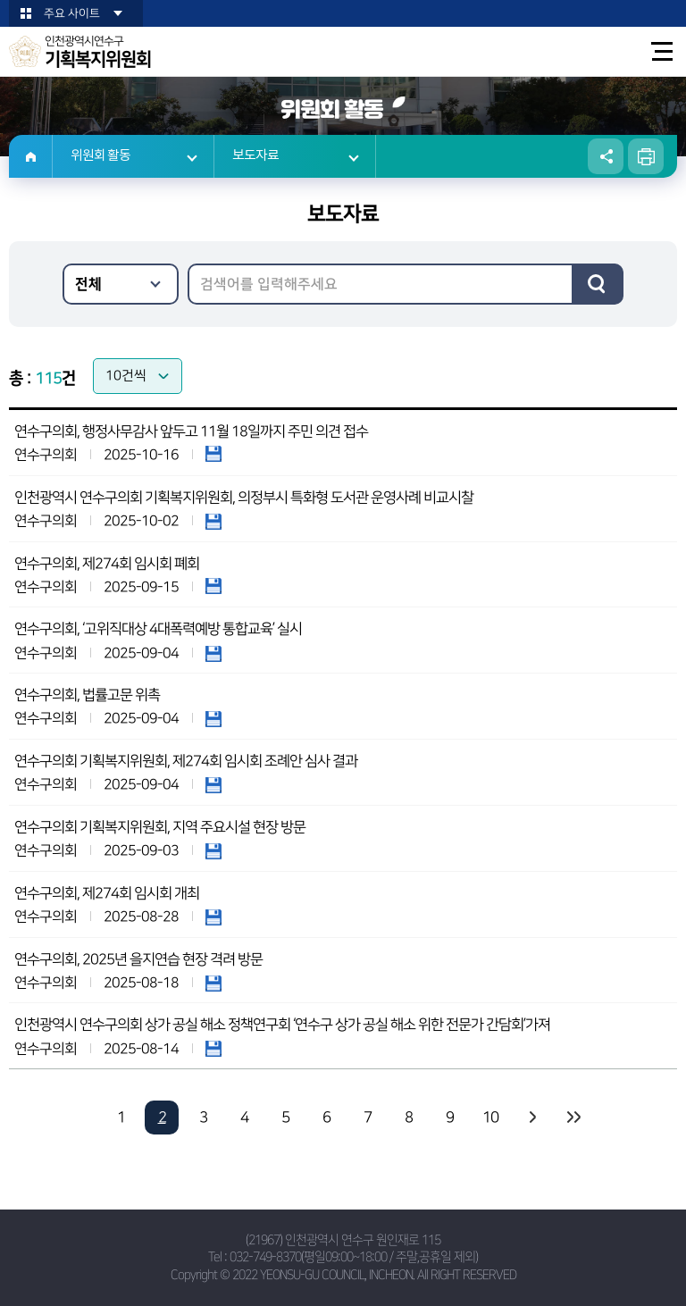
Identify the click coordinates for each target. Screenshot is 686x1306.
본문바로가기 (0, 0)
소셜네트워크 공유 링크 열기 (605, 156)
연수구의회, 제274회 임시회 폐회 (106, 564)
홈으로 (31, 156)
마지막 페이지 (573, 1117)
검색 (597, 284)
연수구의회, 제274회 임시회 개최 (106, 893)
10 (490, 1117)
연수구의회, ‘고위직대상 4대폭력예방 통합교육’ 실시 (158, 629)
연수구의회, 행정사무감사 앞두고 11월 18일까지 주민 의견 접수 (191, 431)
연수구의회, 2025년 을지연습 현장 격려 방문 (138, 959)
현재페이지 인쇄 (646, 156)
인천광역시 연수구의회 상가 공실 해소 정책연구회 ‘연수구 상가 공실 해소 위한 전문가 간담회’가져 (282, 1025)
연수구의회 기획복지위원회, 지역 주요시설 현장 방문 (159, 827)
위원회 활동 (100, 155)
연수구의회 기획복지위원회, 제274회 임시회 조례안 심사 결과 (185, 761)
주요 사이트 (72, 13)
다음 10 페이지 (531, 1117)
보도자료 (255, 155)
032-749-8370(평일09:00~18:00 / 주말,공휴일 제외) (354, 1257)
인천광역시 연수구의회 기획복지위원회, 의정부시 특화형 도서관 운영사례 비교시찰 (243, 498)
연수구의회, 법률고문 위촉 (87, 695)
